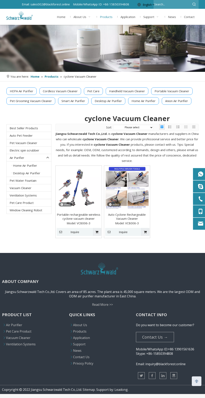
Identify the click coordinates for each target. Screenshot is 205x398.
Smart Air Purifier (73, 101)
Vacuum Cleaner (20, 188)
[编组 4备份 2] (102, 48)
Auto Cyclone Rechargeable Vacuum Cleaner (127, 217)
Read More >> (102, 304)
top (197, 381)
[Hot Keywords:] (194, 4)
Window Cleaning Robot (26, 210)
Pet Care (93, 91)
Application (81, 338)
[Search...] (172, 4)
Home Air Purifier (144, 101)
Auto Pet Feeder (21, 135)
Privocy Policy (83, 363)
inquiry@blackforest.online (165, 364)
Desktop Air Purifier (108, 101)
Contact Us (81, 357)
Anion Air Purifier (176, 101)
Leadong (121, 389)
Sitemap (89, 389)
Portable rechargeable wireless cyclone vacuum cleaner (78, 217)
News (77, 350)
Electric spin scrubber (24, 150)
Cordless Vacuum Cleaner (60, 91)
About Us (80, 325)
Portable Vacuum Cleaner (172, 91)
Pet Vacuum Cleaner (23, 143)
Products (79, 331)
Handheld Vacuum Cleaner (127, 91)
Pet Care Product (22, 203)
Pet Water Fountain (23, 180)
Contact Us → (155, 337)
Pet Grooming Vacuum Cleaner (31, 101)
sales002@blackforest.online (50, 4)
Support (79, 344)
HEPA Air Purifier (21, 91)
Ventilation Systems (23, 195)
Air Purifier (30, 157)
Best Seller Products (24, 128)
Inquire (68, 232)
